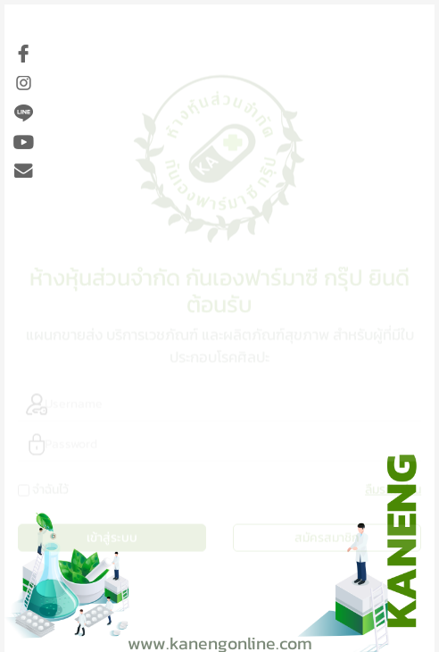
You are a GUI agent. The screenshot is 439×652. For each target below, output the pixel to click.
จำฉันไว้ (50, 487)
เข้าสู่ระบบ (112, 535)
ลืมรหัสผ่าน (393, 487)
